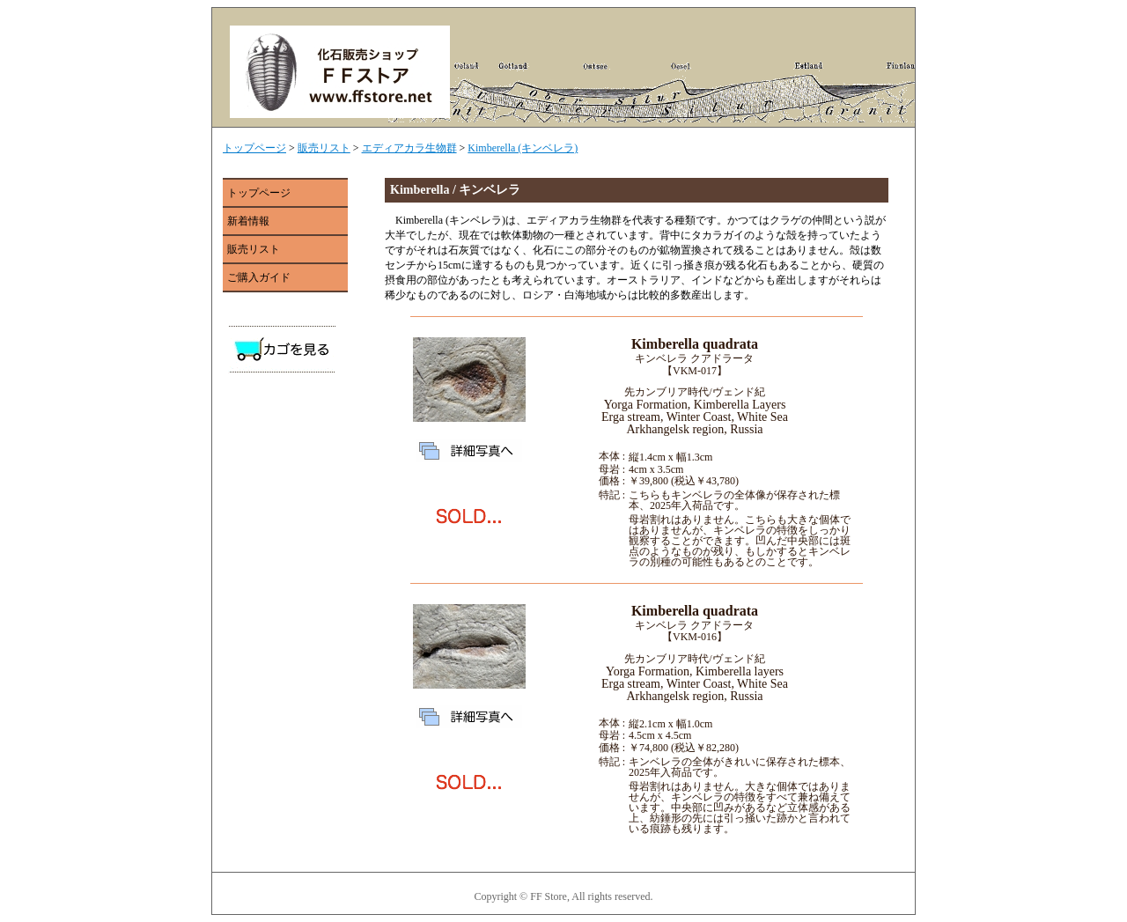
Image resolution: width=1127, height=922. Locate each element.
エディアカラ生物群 (409, 148)
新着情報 (248, 221)
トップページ (254, 148)
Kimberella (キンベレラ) (523, 148)
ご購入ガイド (259, 277)
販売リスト (324, 148)
